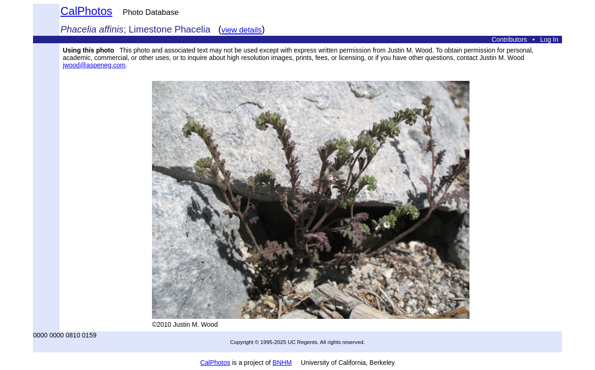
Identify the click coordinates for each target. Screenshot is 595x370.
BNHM (281, 362)
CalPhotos (86, 11)
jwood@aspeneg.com (94, 65)
